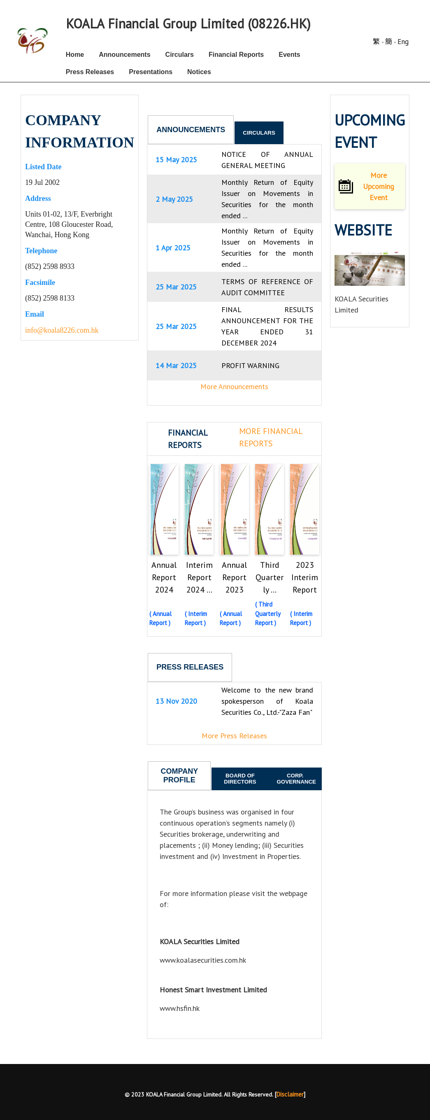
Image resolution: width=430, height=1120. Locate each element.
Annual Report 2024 (164, 577)
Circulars (179, 54)
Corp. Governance (296, 778)
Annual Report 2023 (234, 577)
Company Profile (179, 775)
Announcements (124, 54)
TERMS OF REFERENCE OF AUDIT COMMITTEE (267, 287)
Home (75, 54)
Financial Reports (236, 54)
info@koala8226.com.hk (62, 330)
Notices (199, 71)
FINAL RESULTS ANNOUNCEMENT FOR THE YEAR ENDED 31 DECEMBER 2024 (267, 326)
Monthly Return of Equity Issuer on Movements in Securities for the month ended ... (267, 198)
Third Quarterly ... (270, 577)
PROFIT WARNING (250, 365)
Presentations (150, 71)
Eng (403, 41)
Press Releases (90, 71)
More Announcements (234, 386)
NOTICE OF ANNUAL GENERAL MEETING (267, 159)
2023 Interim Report (304, 577)
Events (289, 54)
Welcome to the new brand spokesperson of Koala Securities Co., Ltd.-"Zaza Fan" (267, 701)
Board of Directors (240, 778)
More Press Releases (234, 735)
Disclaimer (290, 1094)
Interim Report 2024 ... (199, 577)
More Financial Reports (270, 437)
